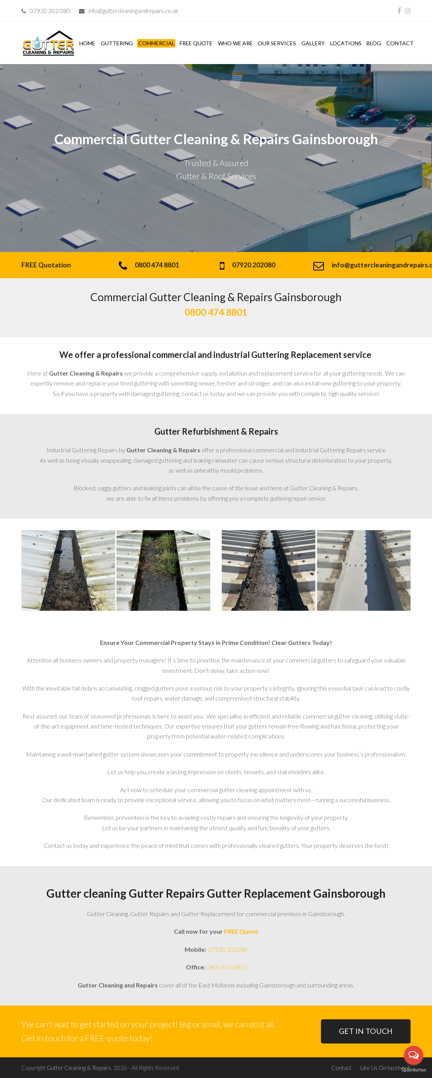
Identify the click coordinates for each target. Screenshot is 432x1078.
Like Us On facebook (385, 1067)
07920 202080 (227, 949)
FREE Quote (241, 931)
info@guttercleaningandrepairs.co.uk (133, 10)
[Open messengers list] (413, 1055)
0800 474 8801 (226, 967)
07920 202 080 (50, 10)
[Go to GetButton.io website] (413, 1070)
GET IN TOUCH (366, 1031)
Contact (341, 1067)
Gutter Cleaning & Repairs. (79, 1067)
